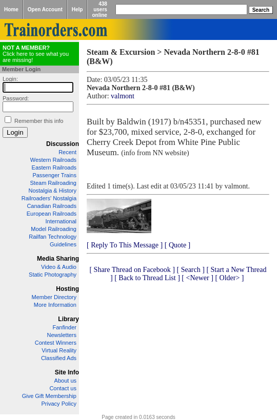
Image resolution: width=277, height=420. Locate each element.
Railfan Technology (52, 237)
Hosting (67, 288)
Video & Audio (58, 267)
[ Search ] (190, 270)
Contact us (62, 388)
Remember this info (38, 121)
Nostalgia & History (52, 190)
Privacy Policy (59, 404)
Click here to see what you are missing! (36, 54)
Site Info (67, 372)
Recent (67, 152)
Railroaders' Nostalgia (49, 198)
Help (77, 9)
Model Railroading (53, 229)
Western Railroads (53, 160)
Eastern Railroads (54, 167)
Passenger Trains (54, 175)
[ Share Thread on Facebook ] (132, 270)
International (60, 221)
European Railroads (51, 214)
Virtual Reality (59, 350)
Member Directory (54, 297)
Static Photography (52, 274)
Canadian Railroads (51, 206)
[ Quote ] (178, 245)
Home (11, 9)
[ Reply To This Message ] (125, 245)
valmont (122, 96)
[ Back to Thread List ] (147, 278)
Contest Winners (55, 343)
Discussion (62, 144)
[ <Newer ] (197, 278)
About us (65, 380)
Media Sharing (58, 258)
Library (68, 319)
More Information (55, 305)
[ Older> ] (229, 278)
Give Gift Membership (49, 396)
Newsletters (61, 335)
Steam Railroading (53, 183)
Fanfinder (64, 327)
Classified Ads (58, 358)
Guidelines (63, 244)
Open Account (45, 9)
